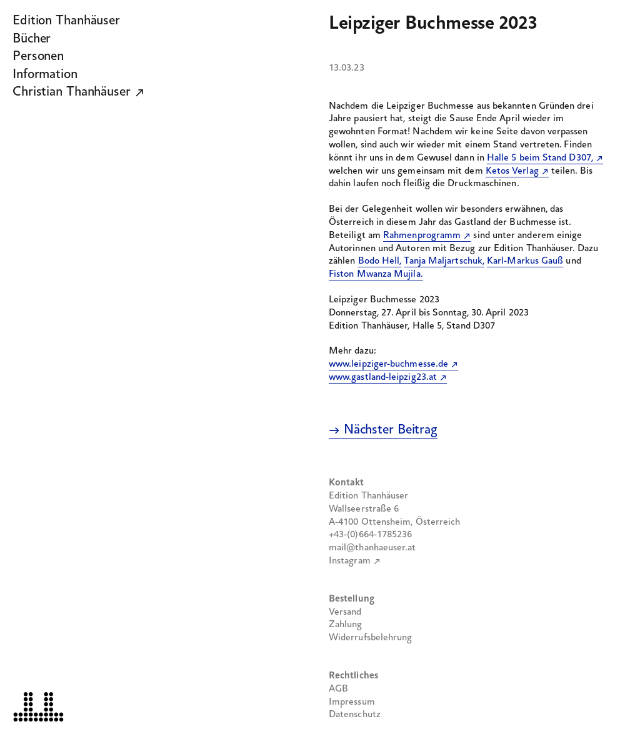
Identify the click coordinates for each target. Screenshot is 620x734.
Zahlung (345, 625)
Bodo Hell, (380, 261)
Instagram (350, 561)
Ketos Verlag (512, 171)
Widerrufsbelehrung (370, 638)
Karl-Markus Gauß (525, 261)
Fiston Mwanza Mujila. (376, 274)
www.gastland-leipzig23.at (383, 377)
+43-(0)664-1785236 (370, 535)
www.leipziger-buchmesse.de (388, 364)
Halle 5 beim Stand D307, (540, 158)
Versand (345, 612)
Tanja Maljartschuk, (444, 261)
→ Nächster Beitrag (383, 430)
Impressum (352, 702)
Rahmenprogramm (422, 236)
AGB (338, 689)
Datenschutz (355, 715)
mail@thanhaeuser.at (372, 548)
